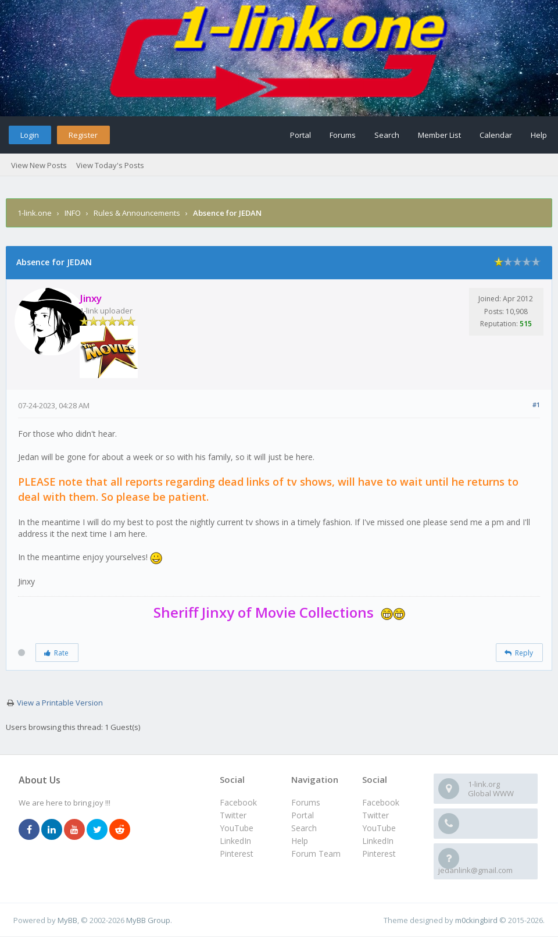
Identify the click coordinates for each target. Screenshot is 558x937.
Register (83, 135)
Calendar (496, 135)
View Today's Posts (110, 165)
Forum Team (316, 853)
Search (386, 135)
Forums (343, 135)
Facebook (380, 802)
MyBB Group (148, 920)
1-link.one (34, 213)
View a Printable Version (60, 702)
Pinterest (379, 853)
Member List (439, 135)
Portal (300, 135)
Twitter (375, 815)
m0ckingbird (476, 920)
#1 (536, 404)
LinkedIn (378, 840)
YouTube (379, 827)
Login (29, 135)
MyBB (67, 920)
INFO (74, 213)
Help (539, 135)
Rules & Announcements (138, 213)
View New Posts (39, 165)
